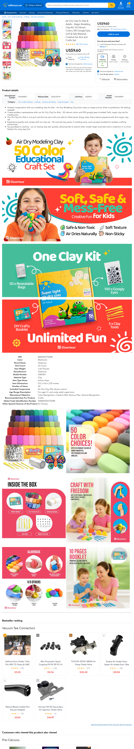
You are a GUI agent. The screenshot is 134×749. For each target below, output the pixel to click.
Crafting (27, 17)
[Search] (111, 5)
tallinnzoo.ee (87, 64)
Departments (10, 12)
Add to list (104, 79)
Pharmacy (76, 12)
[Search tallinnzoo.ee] (76, 5)
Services (23, 12)
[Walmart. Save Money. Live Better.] (12, 5)
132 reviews (83, 44)
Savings (31, 12)
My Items (95, 12)
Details (116, 74)
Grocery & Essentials (45, 12)
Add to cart (113, 34)
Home (4, 17)
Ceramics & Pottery (38, 17)
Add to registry (121, 79)
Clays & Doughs (63, 102)
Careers (86, 12)
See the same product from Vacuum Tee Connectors (111, 724)
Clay (72, 102)
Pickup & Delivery (62, 12)
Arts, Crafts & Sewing (15, 17)
